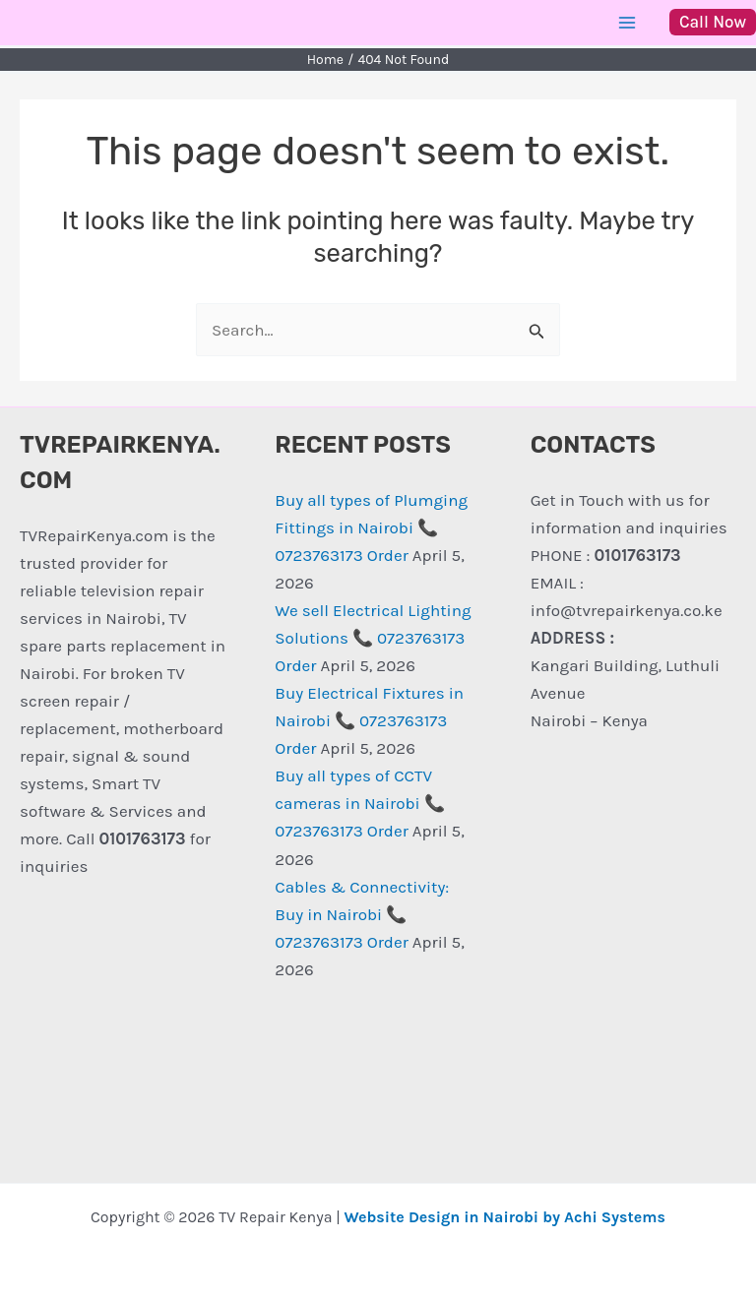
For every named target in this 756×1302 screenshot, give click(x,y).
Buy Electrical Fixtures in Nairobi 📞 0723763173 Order (369, 720)
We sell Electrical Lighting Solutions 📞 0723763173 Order (373, 637)
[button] (712, 22)
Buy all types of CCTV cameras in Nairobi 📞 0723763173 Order (359, 803)
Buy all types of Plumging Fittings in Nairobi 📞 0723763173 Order (371, 527)
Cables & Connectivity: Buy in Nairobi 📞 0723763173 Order (362, 914)
